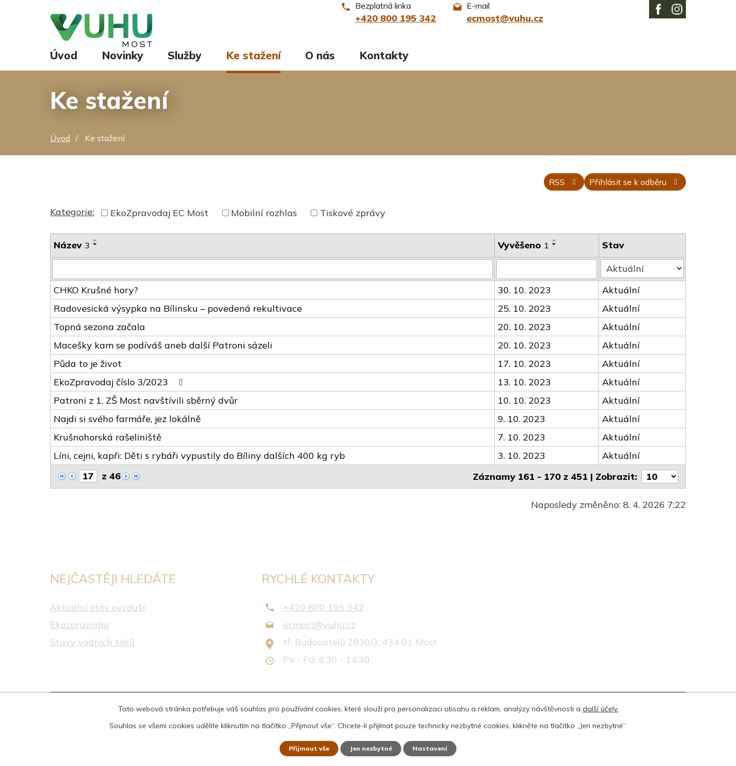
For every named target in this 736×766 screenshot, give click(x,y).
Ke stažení (253, 65)
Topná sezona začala (99, 343)
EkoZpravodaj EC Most (159, 229)
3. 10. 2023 (522, 471)
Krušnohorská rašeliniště (108, 453)
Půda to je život (88, 379)
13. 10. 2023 (525, 398)
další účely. (600, 706)
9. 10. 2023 (522, 434)
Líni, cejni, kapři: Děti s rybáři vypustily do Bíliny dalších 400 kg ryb (199, 471)
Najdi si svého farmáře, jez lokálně (127, 434)
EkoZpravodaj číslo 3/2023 (120, 398)
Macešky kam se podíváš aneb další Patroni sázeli (163, 361)
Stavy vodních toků (92, 657)
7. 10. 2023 (522, 453)
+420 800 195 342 (323, 623)
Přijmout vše (301, 747)
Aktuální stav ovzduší (97, 623)
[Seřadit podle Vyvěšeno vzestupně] (555, 256)
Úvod (63, 65)
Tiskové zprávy (352, 229)
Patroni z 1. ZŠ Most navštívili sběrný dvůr (146, 416)
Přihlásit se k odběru (626, 197)
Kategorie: (72, 228)
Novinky (122, 65)
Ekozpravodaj (79, 640)
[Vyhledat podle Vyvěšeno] (548, 285)
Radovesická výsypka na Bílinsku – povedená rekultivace (178, 324)
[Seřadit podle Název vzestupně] (95, 256)
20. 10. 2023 (525, 343)
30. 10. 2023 (525, 306)
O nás (320, 65)
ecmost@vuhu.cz (319, 640)
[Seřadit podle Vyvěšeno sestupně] (555, 261)
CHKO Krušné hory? (96, 306)
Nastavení (439, 747)
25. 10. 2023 (525, 324)
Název (72, 261)
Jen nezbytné (372, 747)
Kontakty (384, 65)
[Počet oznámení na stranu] (659, 492)
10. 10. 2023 (525, 416)
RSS (538, 197)
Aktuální (622, 306)
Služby (184, 65)
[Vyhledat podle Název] (273, 285)
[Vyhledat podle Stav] (643, 284)
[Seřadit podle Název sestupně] (95, 261)
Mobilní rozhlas (264, 229)
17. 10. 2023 (525, 379)
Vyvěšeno (524, 261)
